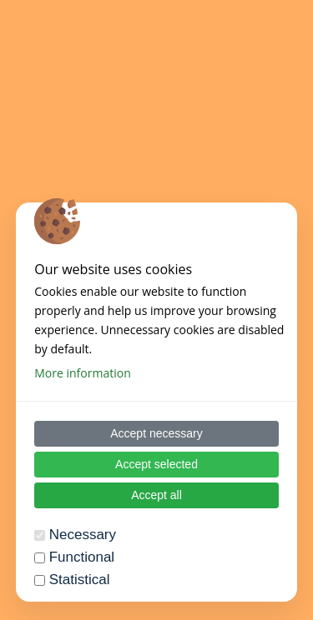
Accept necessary (156, 433)
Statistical (79, 580)
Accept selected (156, 464)
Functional (81, 557)
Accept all (156, 495)
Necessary (82, 534)
